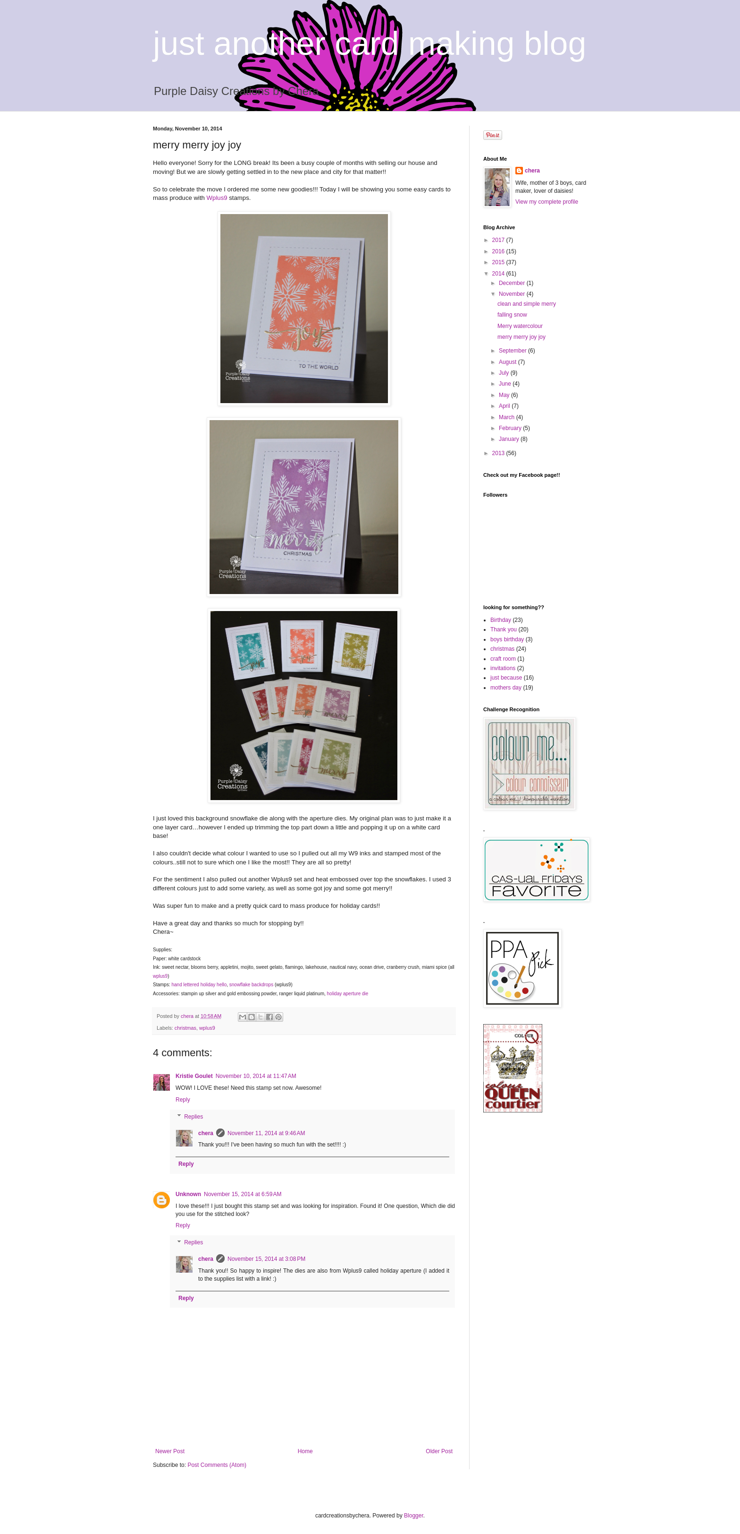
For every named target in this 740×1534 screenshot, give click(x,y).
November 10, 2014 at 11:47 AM (256, 1076)
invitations (502, 668)
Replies (193, 1116)
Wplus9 (218, 197)
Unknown (188, 1194)
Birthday (500, 620)
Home (305, 1451)
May (505, 395)
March (507, 417)
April (505, 406)
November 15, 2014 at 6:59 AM (242, 1194)
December (513, 283)
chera (205, 1133)
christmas (185, 1028)
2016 (499, 251)
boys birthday (507, 639)
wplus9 (160, 976)
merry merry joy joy (521, 337)
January (510, 439)
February (511, 428)
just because (506, 677)
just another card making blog (369, 43)
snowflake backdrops (251, 984)
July (505, 373)
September (513, 350)
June (506, 383)
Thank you (503, 629)
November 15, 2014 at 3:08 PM (266, 1259)
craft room (503, 658)
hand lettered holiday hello (199, 984)
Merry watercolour (520, 326)
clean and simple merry (526, 304)
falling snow (512, 314)
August (508, 362)
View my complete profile (546, 201)
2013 (499, 453)
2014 (499, 273)
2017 (499, 240)
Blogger (413, 1515)
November (513, 294)
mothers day (505, 687)
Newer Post (170, 1451)
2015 (499, 262)
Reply (183, 1099)
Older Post (439, 1451)
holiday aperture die (348, 993)
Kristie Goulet (194, 1076)
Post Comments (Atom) (216, 1465)
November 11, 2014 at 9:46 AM (266, 1133)
